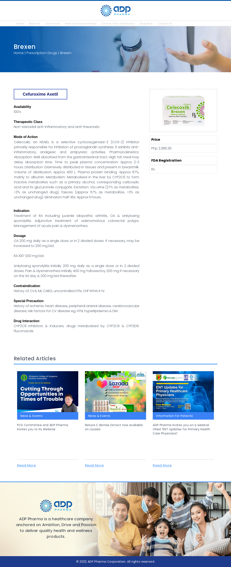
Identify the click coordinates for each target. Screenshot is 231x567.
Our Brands (54, 23)
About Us (35, 23)
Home (20, 23)
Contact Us (171, 23)
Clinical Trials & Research (122, 23)
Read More (26, 465)
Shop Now (152, 23)
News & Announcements (83, 23)
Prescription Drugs (42, 53)
